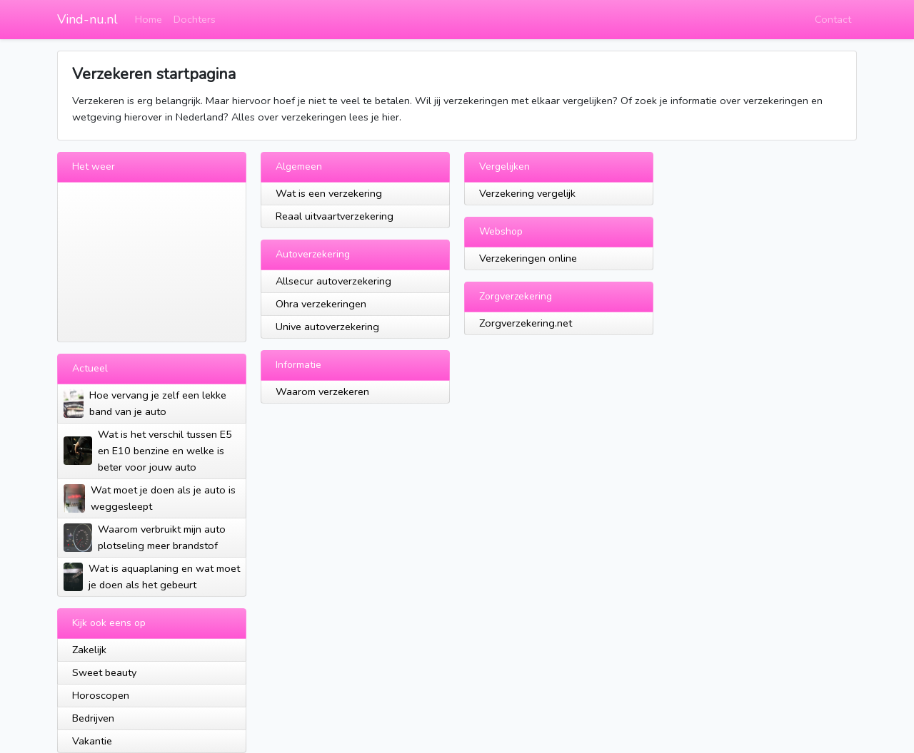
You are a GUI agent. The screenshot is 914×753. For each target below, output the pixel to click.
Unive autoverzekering (327, 326)
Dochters (195, 19)
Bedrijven (93, 718)
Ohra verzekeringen (321, 304)
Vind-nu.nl (87, 19)
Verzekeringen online (528, 258)
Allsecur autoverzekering (333, 281)
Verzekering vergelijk (527, 193)
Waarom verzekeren (322, 391)
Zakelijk (89, 649)
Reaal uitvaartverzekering (334, 216)
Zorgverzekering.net (525, 323)
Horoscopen (100, 695)
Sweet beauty (104, 672)
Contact (833, 19)
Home (148, 19)
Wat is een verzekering (329, 193)
